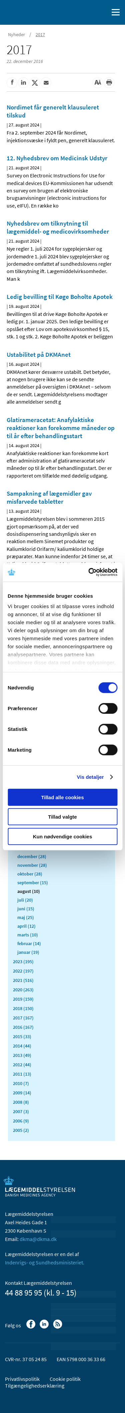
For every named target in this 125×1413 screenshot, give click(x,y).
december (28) (31, 856)
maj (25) (25, 917)
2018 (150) (23, 1008)
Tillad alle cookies (62, 797)
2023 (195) (23, 962)
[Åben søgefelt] (102, 12)
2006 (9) (21, 1121)
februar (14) (29, 943)
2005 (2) (21, 1130)
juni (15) (25, 909)
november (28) (32, 865)
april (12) (26, 926)
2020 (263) (23, 990)
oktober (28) (29, 874)
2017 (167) (23, 1018)
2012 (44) (22, 1065)
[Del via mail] (46, 82)
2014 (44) (22, 1046)
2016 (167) (23, 1027)
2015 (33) (22, 1036)
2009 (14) (22, 1093)
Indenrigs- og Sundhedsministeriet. (44, 1262)
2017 (40, 34)
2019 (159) (23, 999)
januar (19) (28, 952)
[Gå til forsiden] (33, 11)
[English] (87, 12)
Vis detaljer (90, 777)
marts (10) (27, 935)
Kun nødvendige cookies (62, 836)
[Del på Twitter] (34, 82)
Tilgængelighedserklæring (34, 1385)
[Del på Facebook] (12, 82)
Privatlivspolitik (22, 1379)
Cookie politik (65, 1379)
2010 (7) (21, 1083)
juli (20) (25, 900)
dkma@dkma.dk (38, 1239)
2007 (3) (21, 1111)
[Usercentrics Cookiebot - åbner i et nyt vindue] (89, 572)
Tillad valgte (62, 817)
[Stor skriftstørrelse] (97, 82)
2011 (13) (22, 1074)
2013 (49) (22, 1055)
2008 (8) (21, 1102)
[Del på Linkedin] (23, 82)
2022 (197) (23, 971)
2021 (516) (23, 980)
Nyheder (16, 34)
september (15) (32, 883)
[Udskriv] (109, 82)
